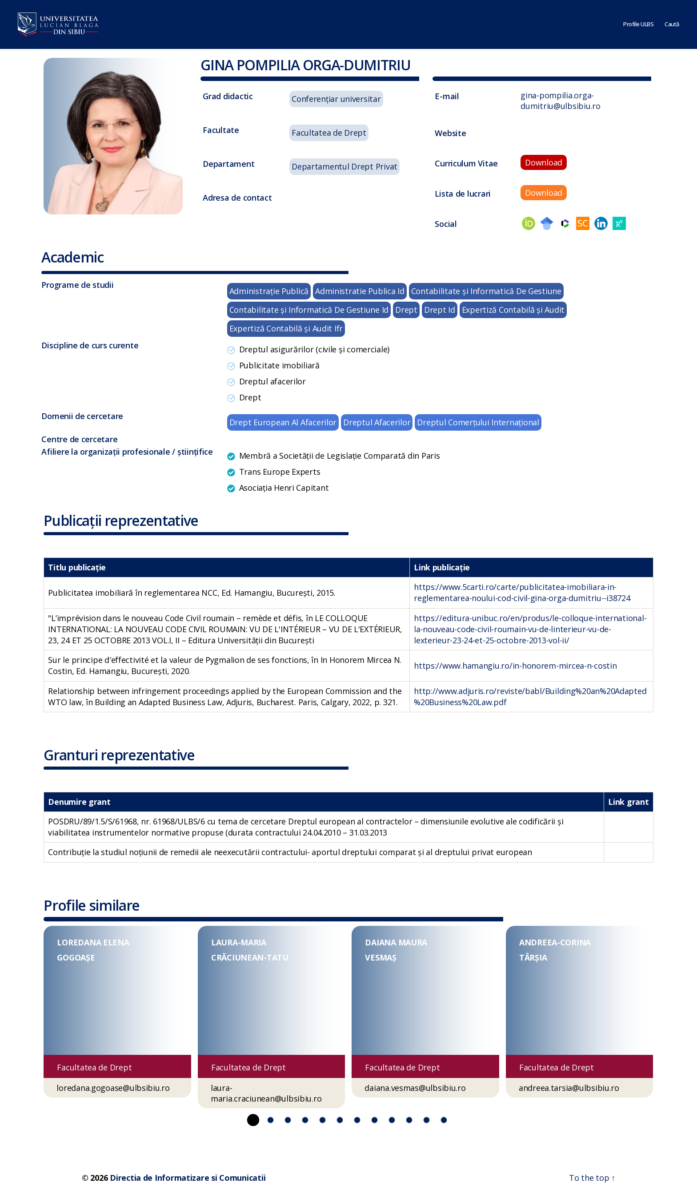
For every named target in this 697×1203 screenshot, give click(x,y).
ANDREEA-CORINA (555, 942)
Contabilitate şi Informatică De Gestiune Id (309, 309)
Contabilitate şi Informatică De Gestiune (486, 291)
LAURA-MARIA (238, 942)
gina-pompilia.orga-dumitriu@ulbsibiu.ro (561, 100)
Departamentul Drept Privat (344, 166)
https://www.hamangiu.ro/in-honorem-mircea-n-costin (515, 665)
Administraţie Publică (268, 291)
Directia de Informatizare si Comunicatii (187, 1177)
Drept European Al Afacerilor (282, 422)
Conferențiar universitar (336, 98)
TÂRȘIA (533, 957)
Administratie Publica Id (360, 291)
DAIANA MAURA (396, 942)
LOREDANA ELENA (93, 942)
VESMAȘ (380, 957)
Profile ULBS (638, 24)
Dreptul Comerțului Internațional (478, 422)
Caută (672, 24)
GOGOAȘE (76, 957)
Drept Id (439, 309)
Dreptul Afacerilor (376, 422)
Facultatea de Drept (329, 132)
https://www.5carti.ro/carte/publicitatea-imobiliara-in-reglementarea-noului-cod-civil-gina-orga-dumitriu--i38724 (522, 592)
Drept (406, 309)
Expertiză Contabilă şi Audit (513, 309)
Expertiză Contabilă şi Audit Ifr (286, 328)
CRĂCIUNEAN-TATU (249, 957)
